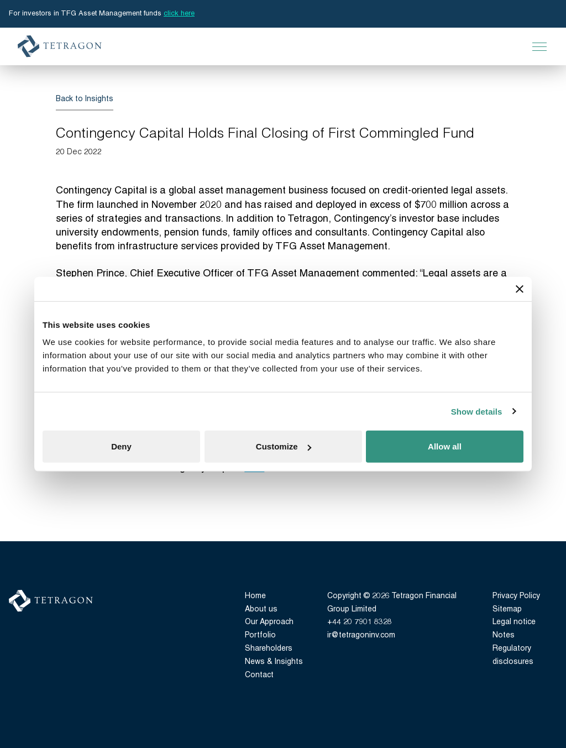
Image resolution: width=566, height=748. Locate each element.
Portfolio (260, 635)
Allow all (445, 446)
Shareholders (268, 649)
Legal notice (514, 622)
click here (179, 13)
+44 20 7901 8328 (359, 622)
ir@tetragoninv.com (361, 635)
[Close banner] (519, 288)
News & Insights (274, 662)
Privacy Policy (516, 596)
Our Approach (269, 622)
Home (255, 596)
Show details (476, 411)
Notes (503, 635)
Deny (121, 446)
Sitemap (507, 609)
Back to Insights (84, 99)
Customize (283, 446)
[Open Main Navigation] (539, 46)
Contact (259, 675)
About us (261, 609)
